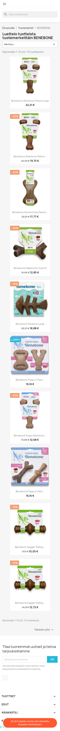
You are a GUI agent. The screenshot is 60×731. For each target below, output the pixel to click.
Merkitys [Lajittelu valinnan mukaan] (30, 44)
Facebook (5, 677)
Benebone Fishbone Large (30, 323)
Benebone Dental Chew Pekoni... (30, 212)
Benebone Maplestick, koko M (30, 268)
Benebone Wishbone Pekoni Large (30, 100)
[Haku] (30, 14)
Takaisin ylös (44, 630)
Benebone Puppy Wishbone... (30, 435)
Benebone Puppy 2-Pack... (30, 379)
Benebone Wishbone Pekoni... (30, 156)
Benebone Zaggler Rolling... (30, 547)
